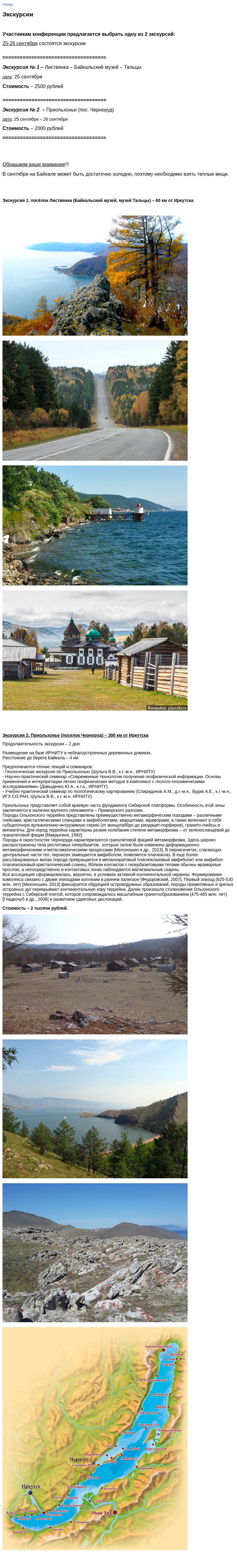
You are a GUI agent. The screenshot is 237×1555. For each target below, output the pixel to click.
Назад (7, 4)
